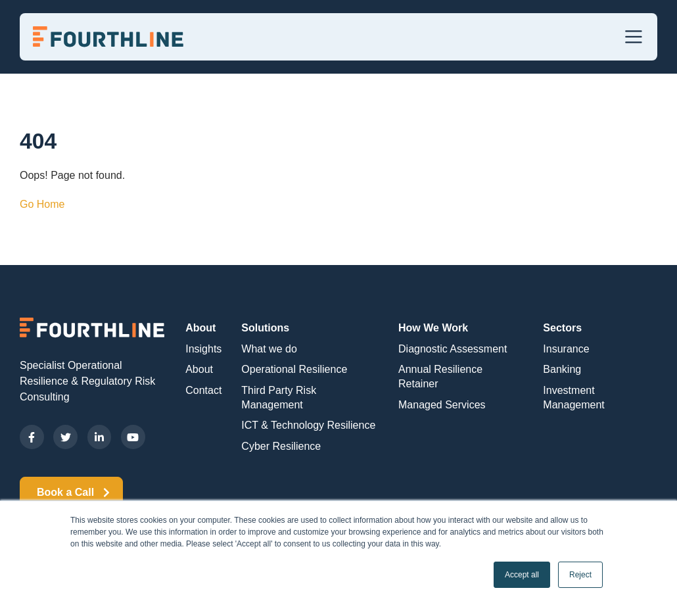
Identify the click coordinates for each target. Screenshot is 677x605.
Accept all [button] (522, 574)
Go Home (42, 204)
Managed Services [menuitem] (442, 404)
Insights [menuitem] (203, 348)
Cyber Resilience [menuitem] (281, 446)
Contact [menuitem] (203, 390)
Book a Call (71, 492)
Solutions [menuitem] (265, 327)
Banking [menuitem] (562, 369)
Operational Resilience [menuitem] (294, 369)
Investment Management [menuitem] (573, 397)
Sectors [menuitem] (562, 327)
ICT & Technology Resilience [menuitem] (308, 425)
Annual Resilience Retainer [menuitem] (440, 376)
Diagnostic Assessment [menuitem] (452, 348)
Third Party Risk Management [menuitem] (278, 397)
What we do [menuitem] (268, 348)
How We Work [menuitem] (433, 327)
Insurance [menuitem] (566, 348)
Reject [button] (580, 574)
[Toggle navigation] (633, 36)
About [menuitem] (200, 327)
